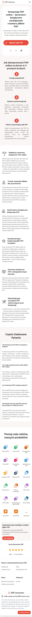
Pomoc (18, 581)
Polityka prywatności (7, 584)
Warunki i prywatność (8, 581)
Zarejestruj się (5, 569)
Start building (8, 538)
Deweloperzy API (21, 569)
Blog (17, 567)
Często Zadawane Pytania (16, 336)
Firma (3, 578)
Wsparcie (19, 578)
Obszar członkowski (8, 563)
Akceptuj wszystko (24, 612)
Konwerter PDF (21, 563)
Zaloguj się (4, 567)
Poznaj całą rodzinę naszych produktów (16, 435)
